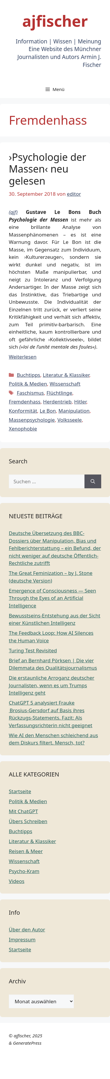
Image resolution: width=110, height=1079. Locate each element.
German (10, 1071)
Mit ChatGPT (23, 811)
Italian (28, 1071)
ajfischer (55, 20)
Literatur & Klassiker (66, 375)
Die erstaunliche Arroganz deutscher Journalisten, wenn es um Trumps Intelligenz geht (51, 685)
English (71, 1063)
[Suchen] (92, 482)
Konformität (23, 410)
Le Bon (48, 410)
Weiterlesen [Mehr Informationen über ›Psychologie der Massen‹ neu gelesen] (22, 356)
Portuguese (51, 1071)
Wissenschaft (65, 383)
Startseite (20, 791)
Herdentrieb (57, 401)
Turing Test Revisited (33, 650)
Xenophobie (23, 428)
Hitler (80, 401)
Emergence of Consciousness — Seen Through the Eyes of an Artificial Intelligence (52, 598)
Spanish (94, 1071)
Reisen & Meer (26, 851)
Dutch (55, 1063)
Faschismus (30, 392)
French (89, 1063)
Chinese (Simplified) (23, 1063)
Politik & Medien (28, 383)
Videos (16, 881)
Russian (75, 1071)
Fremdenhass (24, 401)
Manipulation (73, 410)
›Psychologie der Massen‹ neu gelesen (47, 169)
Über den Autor (27, 929)
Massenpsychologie (32, 419)
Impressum (22, 939)
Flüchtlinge (59, 392)
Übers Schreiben (28, 821)
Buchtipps (28, 375)
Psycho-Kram (24, 871)
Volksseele (69, 419)
